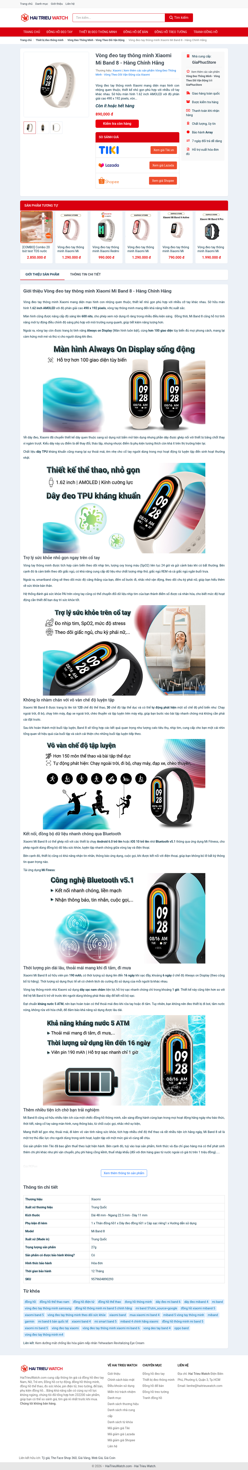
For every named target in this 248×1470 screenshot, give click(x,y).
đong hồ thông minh (138, 1302)
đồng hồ (30, 1302)
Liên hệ (70, 3)
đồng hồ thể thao (109, 1302)
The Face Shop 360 (64, 1458)
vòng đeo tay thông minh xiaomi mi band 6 (111, 1328)
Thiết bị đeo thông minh (98, 32)
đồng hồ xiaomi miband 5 (198, 1308)
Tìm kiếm (178, 18)
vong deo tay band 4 (156, 1328)
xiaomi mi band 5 (36, 1328)
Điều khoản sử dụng (121, 1386)
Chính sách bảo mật (121, 1379)
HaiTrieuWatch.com (118, 1466)
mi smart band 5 (105, 1321)
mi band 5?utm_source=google (156, 1308)
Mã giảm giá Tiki (119, 1428)
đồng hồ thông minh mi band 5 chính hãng (103, 1308)
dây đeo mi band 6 (168, 1302)
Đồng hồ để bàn (135, 32)
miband (213, 1315)
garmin (29, 1321)
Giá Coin (109, 1458)
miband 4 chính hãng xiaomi (139, 1321)
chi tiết (85, 274)
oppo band (181, 1328)
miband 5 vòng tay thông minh (183, 1315)
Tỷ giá (46, 1458)
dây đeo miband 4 (196, 1302)
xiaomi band (117, 1315)
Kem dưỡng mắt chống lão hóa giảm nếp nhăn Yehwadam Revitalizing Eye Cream (89, 1343)
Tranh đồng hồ (205, 32)
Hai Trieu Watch (144, 1466)
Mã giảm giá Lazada (121, 1434)
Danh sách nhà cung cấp (121, 1413)
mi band (217, 1302)
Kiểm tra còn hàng (117, 124)
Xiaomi (117, 70)
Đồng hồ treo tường (171, 32)
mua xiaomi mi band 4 (145, 1315)
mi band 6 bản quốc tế (53, 1321)
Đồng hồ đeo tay (60, 32)
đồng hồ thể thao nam (54, 1302)
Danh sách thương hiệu (123, 1404)
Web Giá (97, 1458)
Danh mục (41, 3)
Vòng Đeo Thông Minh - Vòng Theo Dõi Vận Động (96, 40)
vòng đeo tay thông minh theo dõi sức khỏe (77, 1315)
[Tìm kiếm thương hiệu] (119, 17)
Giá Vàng (84, 1458)
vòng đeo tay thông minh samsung (48, 1308)
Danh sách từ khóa (120, 1422)
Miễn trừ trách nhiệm (122, 1392)
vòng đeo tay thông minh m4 (44, 1334)
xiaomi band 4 (81, 1321)
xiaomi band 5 (34, 1315)
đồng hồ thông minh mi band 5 (182, 1321)
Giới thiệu (57, 3)
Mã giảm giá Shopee (121, 1440)
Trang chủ (26, 3)
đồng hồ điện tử (83, 1302)
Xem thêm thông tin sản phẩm (124, 1173)
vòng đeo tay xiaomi (65, 1328)
